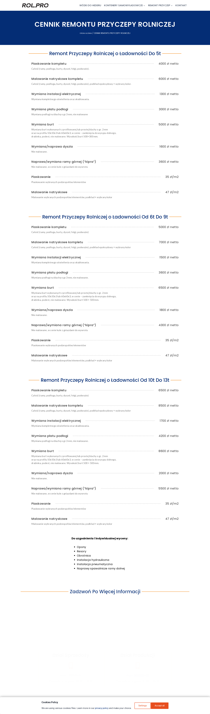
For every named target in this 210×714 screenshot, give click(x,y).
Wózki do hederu (90, 5)
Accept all (161, 706)
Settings (142, 706)
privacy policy (100, 708)
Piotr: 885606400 (137, 661)
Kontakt (181, 5)
